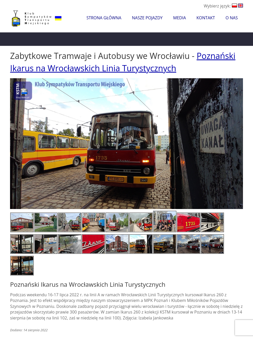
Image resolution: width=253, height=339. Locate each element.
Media (179, 18)
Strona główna (103, 18)
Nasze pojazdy (147, 18)
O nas (231, 18)
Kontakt (205, 18)
